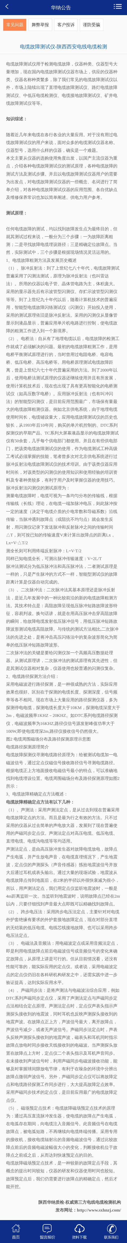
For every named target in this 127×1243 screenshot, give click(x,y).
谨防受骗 (91, 24)
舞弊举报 (40, 24)
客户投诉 (66, 24)
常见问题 (14, 24)
